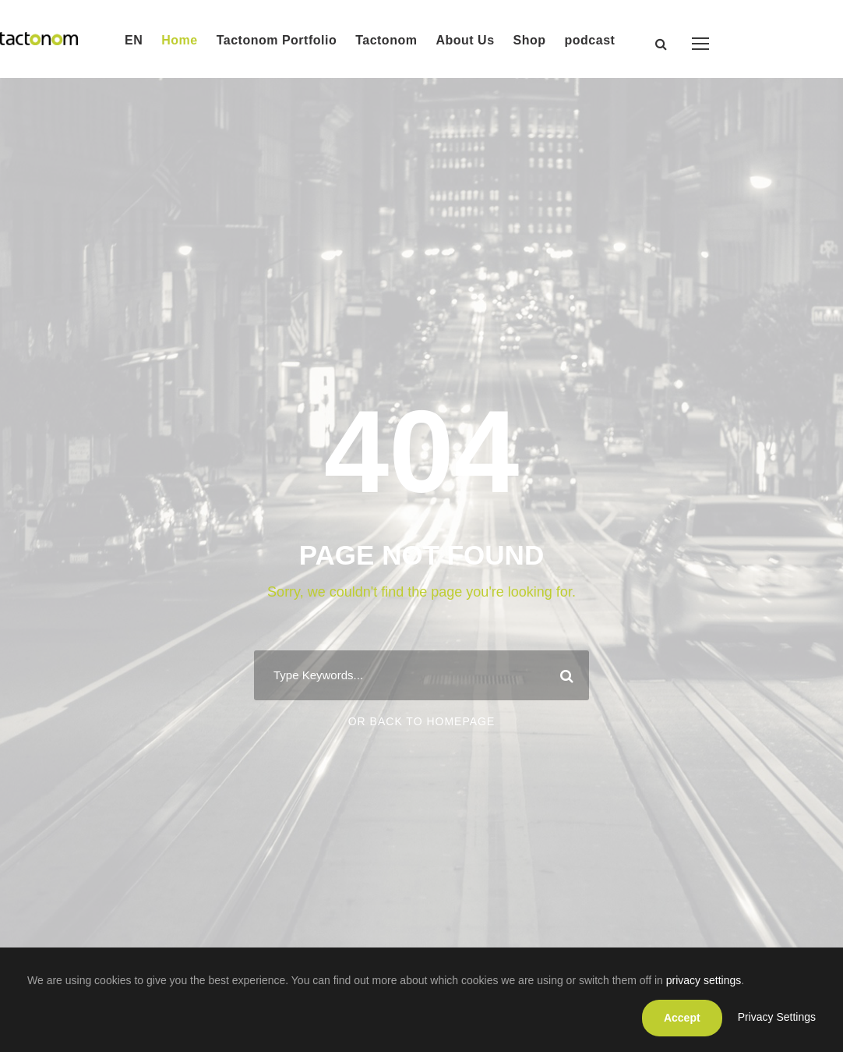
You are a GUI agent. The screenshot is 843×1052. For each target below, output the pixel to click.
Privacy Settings (777, 1017)
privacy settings (703, 980)
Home (179, 40)
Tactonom (386, 40)
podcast (590, 40)
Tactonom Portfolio (277, 40)
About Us (465, 40)
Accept (682, 1017)
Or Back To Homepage (422, 721)
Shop (529, 40)
